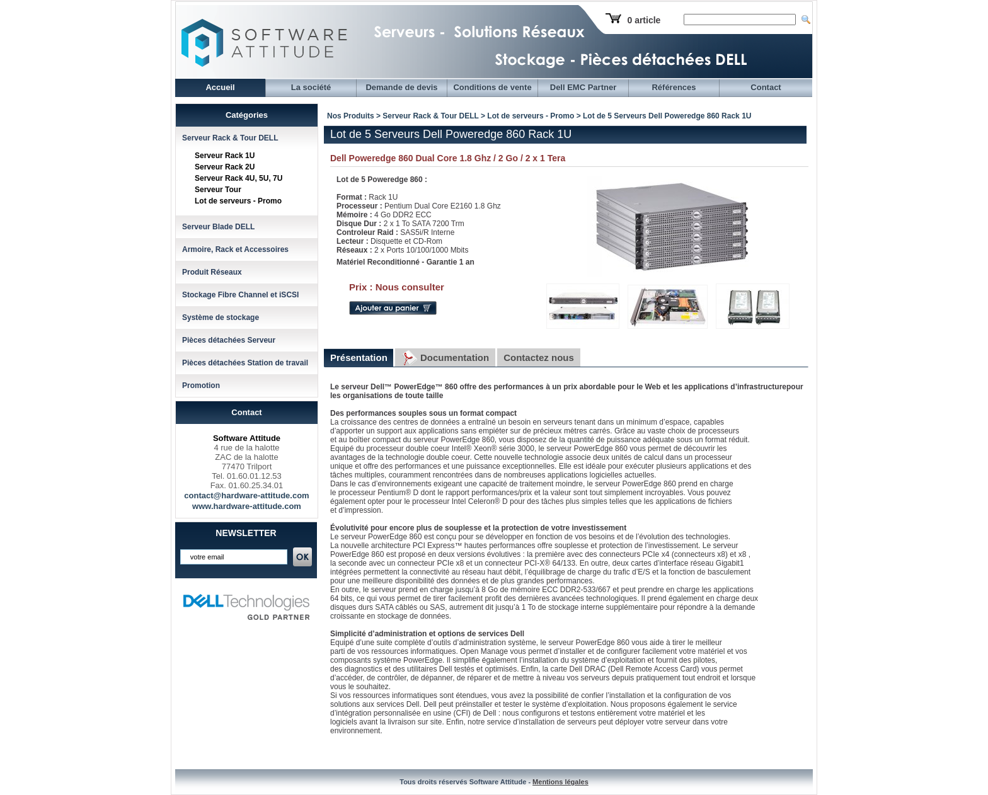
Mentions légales (560, 782)
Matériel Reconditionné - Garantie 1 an (405, 262)
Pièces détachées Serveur (228, 340)
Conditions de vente (492, 87)
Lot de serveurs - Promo (238, 201)
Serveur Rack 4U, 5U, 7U (238, 178)
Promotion (201, 385)
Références (674, 87)
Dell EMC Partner (583, 87)
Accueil (219, 87)
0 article (643, 20)
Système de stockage (220, 317)
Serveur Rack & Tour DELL (230, 138)
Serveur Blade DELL (218, 226)
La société (311, 87)
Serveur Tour (218, 189)
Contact (765, 87)
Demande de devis (401, 87)
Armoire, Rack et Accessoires (235, 249)
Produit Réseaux (212, 272)
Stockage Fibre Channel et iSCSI (240, 294)
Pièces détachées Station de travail (245, 362)
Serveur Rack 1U (225, 155)
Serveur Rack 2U (225, 167)
